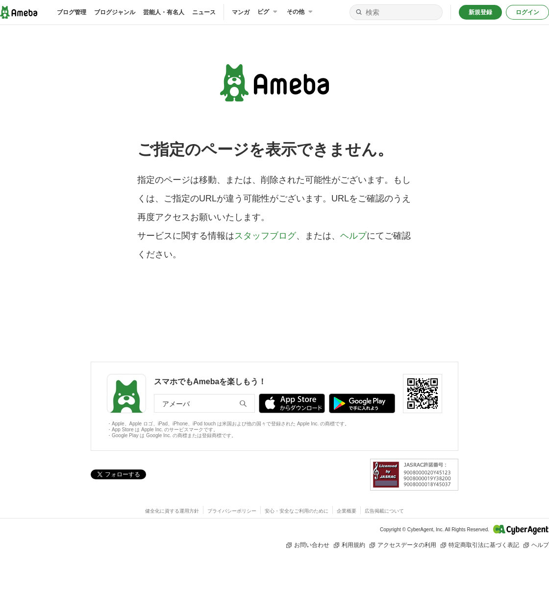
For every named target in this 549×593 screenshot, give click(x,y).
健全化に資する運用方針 (172, 511)
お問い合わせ (307, 545)
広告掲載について (384, 511)
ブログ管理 (71, 12)
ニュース (204, 12)
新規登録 (480, 12)
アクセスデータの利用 (402, 545)
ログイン (527, 12)
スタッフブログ (265, 236)
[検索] (358, 12)
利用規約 (349, 545)
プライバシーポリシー (231, 511)
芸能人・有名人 (163, 12)
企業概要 (346, 511)
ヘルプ (353, 236)
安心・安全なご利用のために (296, 511)
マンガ (241, 12)
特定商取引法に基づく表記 (479, 545)
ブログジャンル (114, 12)
